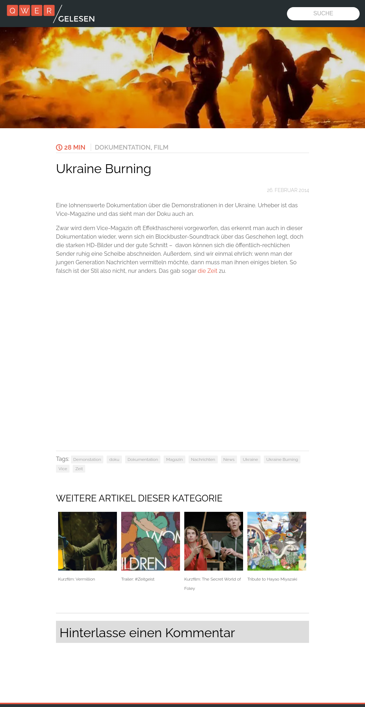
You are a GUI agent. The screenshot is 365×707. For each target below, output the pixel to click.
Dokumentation (122, 147)
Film (161, 147)
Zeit (79, 468)
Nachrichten (203, 459)
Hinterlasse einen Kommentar (147, 632)
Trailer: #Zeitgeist (150, 547)
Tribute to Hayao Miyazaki (276, 547)
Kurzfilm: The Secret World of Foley (213, 551)
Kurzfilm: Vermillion (87, 547)
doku (114, 459)
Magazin (174, 459)
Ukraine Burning (282, 459)
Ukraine (250, 459)
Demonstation (87, 459)
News (229, 459)
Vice (62, 468)
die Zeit (207, 270)
